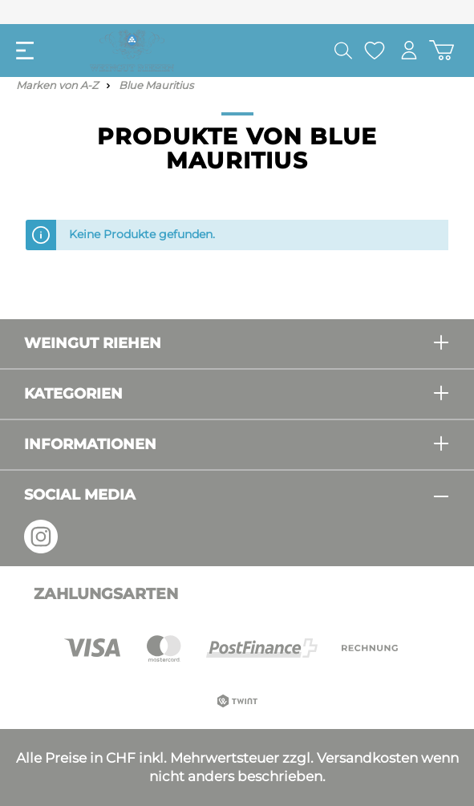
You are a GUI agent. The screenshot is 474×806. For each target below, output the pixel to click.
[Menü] (25, 50)
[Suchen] (343, 50)
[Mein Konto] (409, 50)
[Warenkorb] (441, 50)
